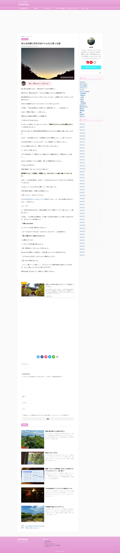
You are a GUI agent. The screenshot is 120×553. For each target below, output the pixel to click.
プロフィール (48, 546)
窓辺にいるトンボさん (51, 455)
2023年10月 (82, 138)
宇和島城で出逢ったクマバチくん (54, 509)
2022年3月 (82, 186)
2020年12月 (82, 225)
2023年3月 (82, 156)
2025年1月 (82, 130)
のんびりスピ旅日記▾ (60, 8)
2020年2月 (82, 255)
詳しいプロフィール (91, 67)
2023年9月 (82, 141)
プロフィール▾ (85, 8)
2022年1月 (82, 192)
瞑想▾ (35, 8)
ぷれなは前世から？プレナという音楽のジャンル (58, 491)
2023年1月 (82, 162)
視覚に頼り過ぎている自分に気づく (55, 434)
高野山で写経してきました (32, 530)
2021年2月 (82, 219)
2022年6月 (82, 177)
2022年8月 (82, 174)
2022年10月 (82, 168)
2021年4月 (82, 213)
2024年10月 (82, 133)
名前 (23, 399)
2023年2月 (82, 159)
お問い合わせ (48, 540)
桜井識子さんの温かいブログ (36, 199)
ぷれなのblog (23, 4)
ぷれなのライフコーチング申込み (72, 9)
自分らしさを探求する (22, 541)
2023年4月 (82, 153)
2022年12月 (82, 165)
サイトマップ (48, 542)
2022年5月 (82, 180)
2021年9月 (82, 198)
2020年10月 (82, 231)
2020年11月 (82, 228)
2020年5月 (82, 246)
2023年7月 (82, 144)
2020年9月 (82, 234)
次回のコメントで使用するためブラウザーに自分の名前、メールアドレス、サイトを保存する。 (46, 418)
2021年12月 (82, 195)
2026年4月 (82, 124)
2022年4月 (82, 183)
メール (24, 405)
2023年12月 (82, 135)
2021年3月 (82, 216)
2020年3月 (82, 252)
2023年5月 (82, 150)
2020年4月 (82, 249)
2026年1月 (82, 127)
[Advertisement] (60, 21)
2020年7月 (82, 240)
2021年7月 (82, 204)
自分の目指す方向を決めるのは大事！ (35, 528)
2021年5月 (82, 210)
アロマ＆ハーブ (48, 8)
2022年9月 (82, 171)
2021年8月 (82, 201)
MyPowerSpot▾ (23, 8)
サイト (23, 411)
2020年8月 (82, 237)
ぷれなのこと (26, 366)
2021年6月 (82, 207)
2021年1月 (82, 222)
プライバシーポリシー (50, 543)
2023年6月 (82, 147)
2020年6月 (82, 243)
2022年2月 (82, 189)
